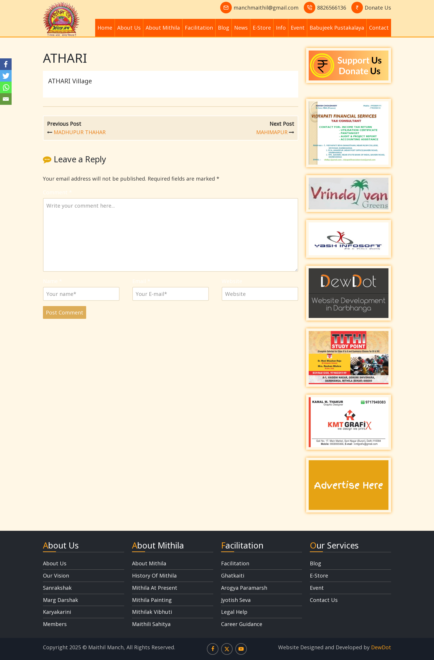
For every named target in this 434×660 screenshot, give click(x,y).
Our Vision (56, 575)
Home (104, 27)
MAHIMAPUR (271, 132)
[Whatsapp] (6, 87)
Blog (223, 27)
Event (298, 27)
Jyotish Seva (236, 599)
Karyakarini (57, 611)
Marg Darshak (60, 599)
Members (55, 624)
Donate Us (378, 7)
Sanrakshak (57, 587)
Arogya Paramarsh (244, 587)
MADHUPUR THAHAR (80, 132)
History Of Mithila (154, 575)
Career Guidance (241, 624)
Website (232, 281)
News (241, 27)
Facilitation (199, 27)
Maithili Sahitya (151, 624)
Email (141, 281)
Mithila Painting (152, 599)
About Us (129, 27)
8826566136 (331, 7)
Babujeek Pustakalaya (337, 27)
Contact (379, 27)
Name (52, 281)
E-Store (262, 27)
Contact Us (324, 599)
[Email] (6, 99)
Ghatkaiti (232, 575)
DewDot (381, 647)
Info (281, 27)
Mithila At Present (154, 587)
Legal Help (234, 611)
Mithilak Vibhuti (152, 611)
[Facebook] (6, 64)
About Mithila (163, 27)
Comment (57, 192)
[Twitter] (6, 76)
